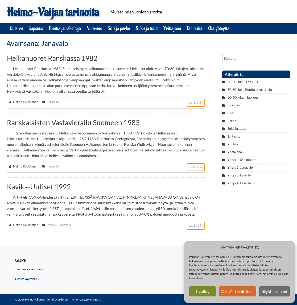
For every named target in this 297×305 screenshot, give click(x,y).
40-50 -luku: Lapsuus (242, 82)
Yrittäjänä (172, 28)
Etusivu (16, 28)
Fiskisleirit (235, 105)
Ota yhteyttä (218, 28)
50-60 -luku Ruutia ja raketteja (249, 90)
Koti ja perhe (118, 28)
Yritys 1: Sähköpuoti (242, 160)
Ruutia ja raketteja (65, 28)
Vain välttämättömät (237, 291)
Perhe (231, 121)
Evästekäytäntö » (27, 279)
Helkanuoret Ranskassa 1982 (52, 58)
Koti (230, 113)
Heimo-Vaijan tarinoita (53, 12)
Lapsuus (36, 28)
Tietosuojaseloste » (29, 269)
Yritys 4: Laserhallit (241, 183)
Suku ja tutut (147, 28)
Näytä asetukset (274, 291)
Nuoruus (94, 28)
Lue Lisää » (195, 102)
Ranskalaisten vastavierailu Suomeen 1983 (73, 122)
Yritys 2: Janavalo (59, 225)
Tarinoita (194, 28)
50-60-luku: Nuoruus (242, 97)
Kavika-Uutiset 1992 (39, 186)
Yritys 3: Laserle (239, 175)
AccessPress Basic (90, 299)
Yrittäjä (232, 144)
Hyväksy (203, 291)
